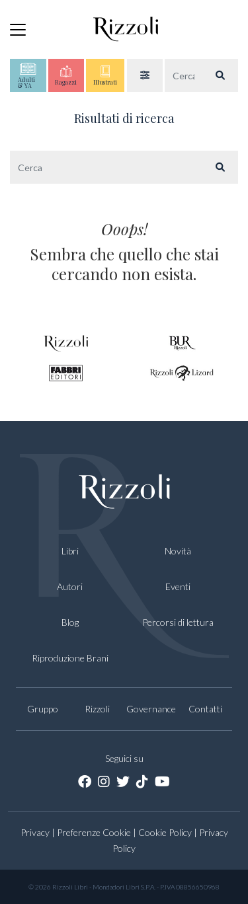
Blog (70, 622)
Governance (151, 708)
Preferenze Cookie (94, 832)
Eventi (177, 586)
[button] (144, 75)
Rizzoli (97, 708)
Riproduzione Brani (70, 657)
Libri (70, 550)
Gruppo (42, 708)
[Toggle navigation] (18, 30)
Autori (70, 586)
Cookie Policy (165, 832)
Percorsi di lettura (178, 622)
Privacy (35, 832)
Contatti (205, 708)
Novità (178, 550)
